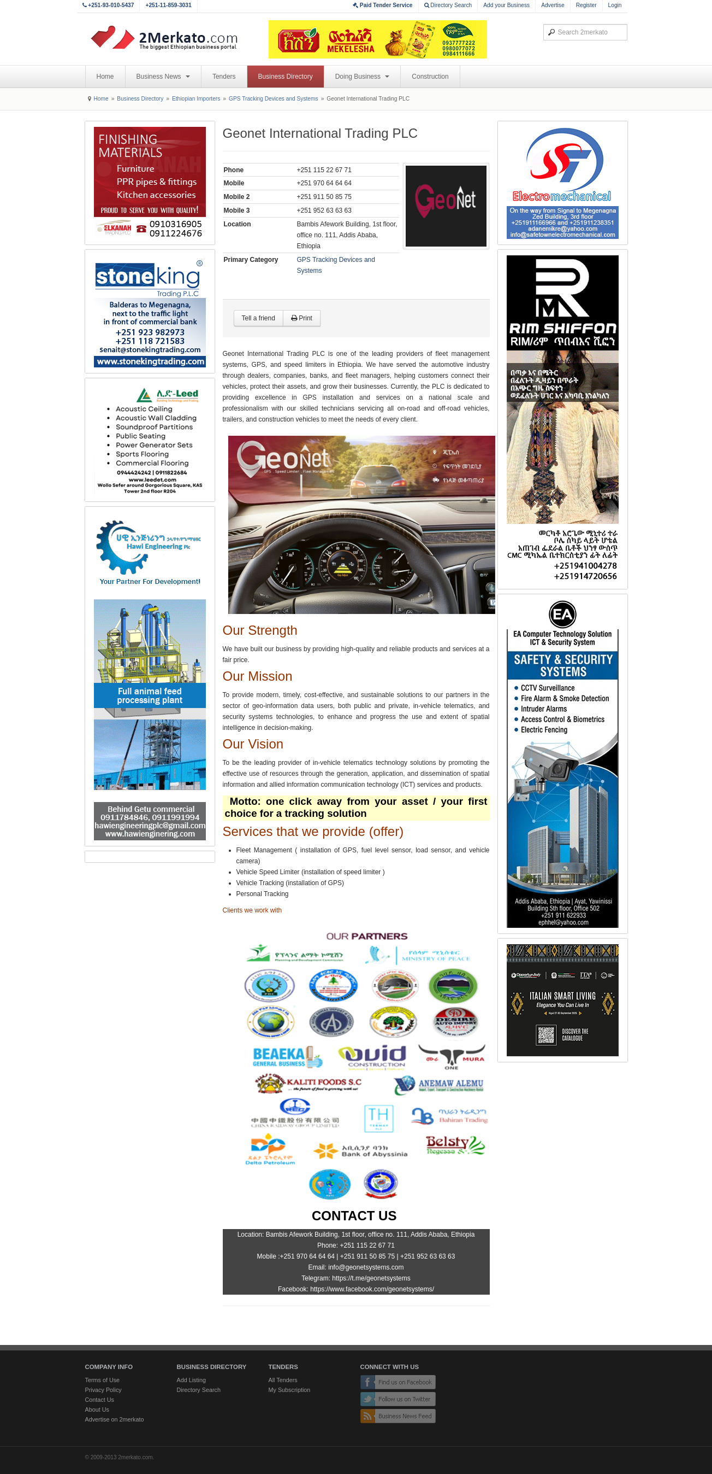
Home (105, 76)
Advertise (552, 5)
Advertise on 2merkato (114, 1419)
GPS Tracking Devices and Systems (273, 99)
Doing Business (362, 76)
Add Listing (191, 1380)
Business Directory (285, 76)
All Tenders (283, 1380)
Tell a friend (258, 318)
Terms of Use (102, 1380)
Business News (163, 76)
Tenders (224, 76)
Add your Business (506, 5)
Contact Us (99, 1399)
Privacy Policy (103, 1390)
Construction (430, 76)
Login (615, 5)
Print (301, 318)
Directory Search (448, 5)
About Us (97, 1409)
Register (586, 5)
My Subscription (290, 1390)
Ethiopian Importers (196, 99)
